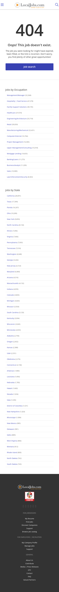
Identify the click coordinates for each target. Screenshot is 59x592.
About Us (29, 560)
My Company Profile (29, 542)
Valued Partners (29, 580)
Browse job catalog (29, 532)
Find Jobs (29, 522)
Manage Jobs (30, 546)
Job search (29, 66)
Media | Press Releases (29, 567)
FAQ (29, 576)
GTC (29, 570)
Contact (29, 573)
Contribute (29, 563)
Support (29, 528)
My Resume (29, 518)
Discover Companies (29, 525)
